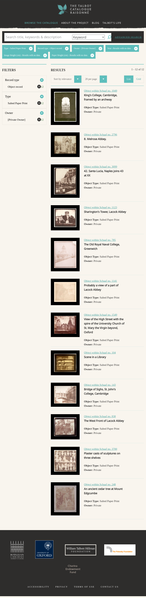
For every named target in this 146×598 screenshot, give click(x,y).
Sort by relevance (67, 79)
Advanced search (128, 37)
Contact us (110, 588)
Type (8, 96)
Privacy (61, 588)
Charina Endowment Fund (73, 570)
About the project (75, 22)
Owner (9, 112)
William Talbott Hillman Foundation (80, 551)
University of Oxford (40, 551)
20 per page (96, 79)
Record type (12, 79)
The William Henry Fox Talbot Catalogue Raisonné (73, 9)
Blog (95, 22)
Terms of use (84, 588)
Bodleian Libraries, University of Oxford (11, 551)
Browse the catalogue (41, 22)
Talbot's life (112, 22)
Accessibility (38, 588)
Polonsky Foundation (124, 551)
